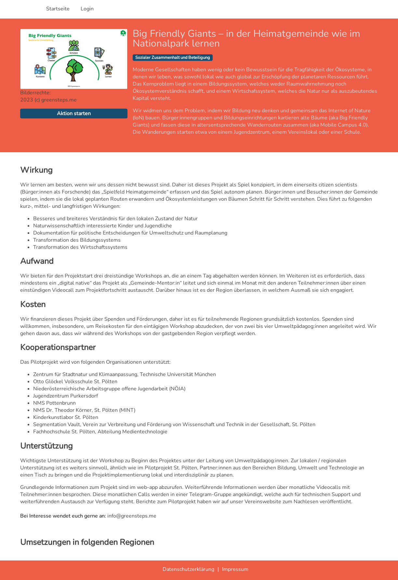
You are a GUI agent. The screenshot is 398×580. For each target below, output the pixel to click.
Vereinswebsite (263, 501)
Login (87, 8)
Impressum (235, 569)
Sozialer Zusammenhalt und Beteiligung (172, 58)
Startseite (58, 8)
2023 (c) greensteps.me (48, 99)
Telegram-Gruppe (210, 494)
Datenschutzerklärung (188, 569)
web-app (147, 487)
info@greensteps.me (131, 515)
